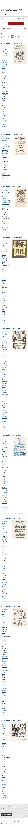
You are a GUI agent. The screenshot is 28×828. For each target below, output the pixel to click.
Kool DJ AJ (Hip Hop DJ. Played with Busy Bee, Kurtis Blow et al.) (4, 287)
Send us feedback (6, 814)
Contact (2, 808)
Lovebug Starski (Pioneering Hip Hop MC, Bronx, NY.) (6, 175)
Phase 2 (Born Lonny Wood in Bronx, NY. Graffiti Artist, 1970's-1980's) (4, 307)
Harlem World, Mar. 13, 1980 (12, 134)
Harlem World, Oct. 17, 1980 (12, 186)
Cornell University (8, 3)
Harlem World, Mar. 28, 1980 (12, 43)
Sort (3, 36)
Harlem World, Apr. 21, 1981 (12, 606)
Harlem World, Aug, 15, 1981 (12, 237)
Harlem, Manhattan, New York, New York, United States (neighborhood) (6, 64)
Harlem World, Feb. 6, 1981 (12, 435)
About (6, 806)
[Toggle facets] (25, 29)
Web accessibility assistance (7, 823)
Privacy (17, 821)
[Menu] (4, 14)
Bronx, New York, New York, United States (4, 349)
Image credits (4, 810)
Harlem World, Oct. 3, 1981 (12, 328)
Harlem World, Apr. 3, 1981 (12, 519)
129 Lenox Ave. (5, 146)
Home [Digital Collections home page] (2, 806)
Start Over (4, 23)
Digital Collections (12, 9)
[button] (16, 23)
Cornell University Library (9, 821)
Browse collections (21, 806)
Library (5, 6)
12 (9, 36)
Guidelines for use (12, 806)
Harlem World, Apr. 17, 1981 (12, 720)
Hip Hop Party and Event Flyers (5, 49)
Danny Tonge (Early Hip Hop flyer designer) (5, 117)
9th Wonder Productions (5, 795)
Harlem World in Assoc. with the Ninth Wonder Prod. (4, 707)
